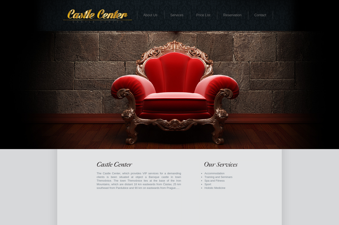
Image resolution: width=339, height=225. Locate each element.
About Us (150, 15)
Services (176, 15)
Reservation (232, 15)
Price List (203, 15)
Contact (260, 15)
